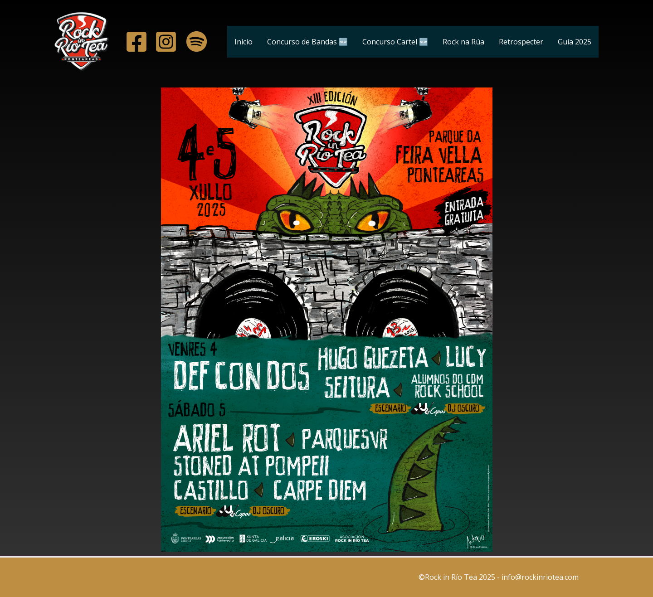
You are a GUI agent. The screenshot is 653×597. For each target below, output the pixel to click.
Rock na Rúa (463, 42)
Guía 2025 (574, 42)
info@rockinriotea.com (541, 577)
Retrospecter (521, 42)
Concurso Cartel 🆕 (395, 42)
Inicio (243, 42)
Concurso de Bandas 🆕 (307, 42)
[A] (136, 41)
